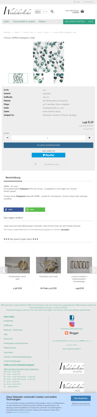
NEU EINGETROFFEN (75, 21)
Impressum (8, 339)
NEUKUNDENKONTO (61, 341)
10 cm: (6, 133)
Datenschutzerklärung (21, 412)
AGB (5, 334)
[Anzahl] (48, 138)
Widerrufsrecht (10, 348)
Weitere (42, 21)
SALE (90, 21)
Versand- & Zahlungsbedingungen (18, 357)
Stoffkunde (8, 325)
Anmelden (65, 230)
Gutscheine (8, 352)
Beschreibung (13, 177)
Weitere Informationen (81, 404)
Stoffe (6, 21)
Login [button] (77, 2)
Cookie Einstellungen (12, 361)
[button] (7, 138)
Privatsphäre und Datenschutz (16, 343)
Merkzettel (88, 2)
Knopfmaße (8, 321)
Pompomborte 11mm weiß (17, 278)
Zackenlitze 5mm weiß (48, 277)
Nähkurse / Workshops (13, 330)
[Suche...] (38, 11)
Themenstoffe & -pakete (24, 21)
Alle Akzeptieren (80, 398)
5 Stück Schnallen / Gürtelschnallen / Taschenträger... (80, 279)
